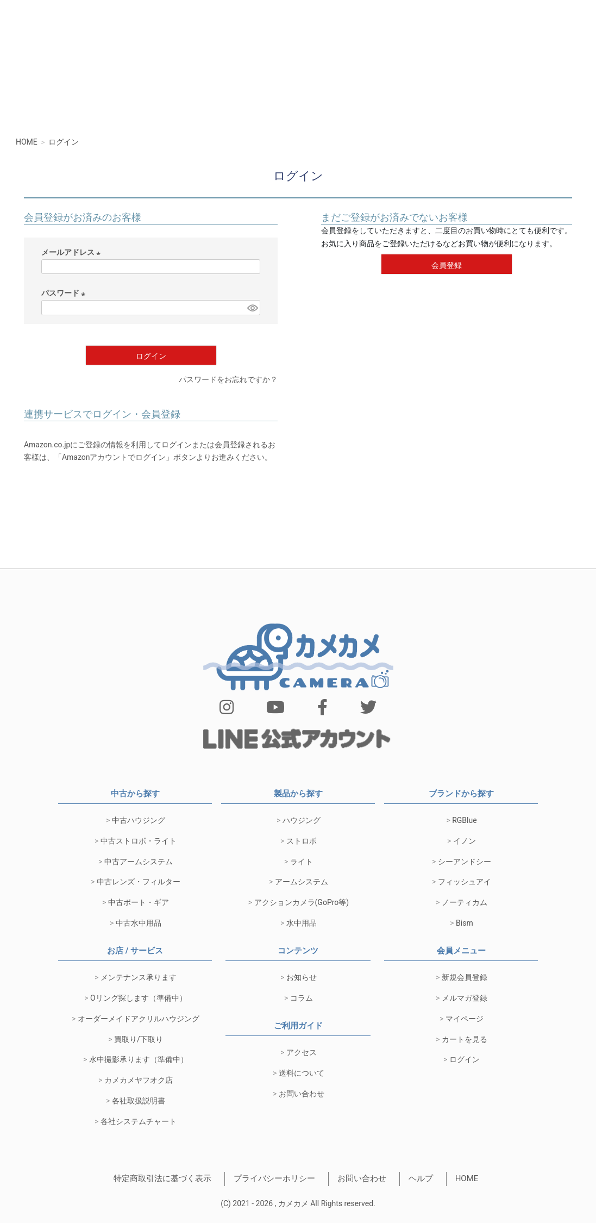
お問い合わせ (301, 1093)
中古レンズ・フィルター (138, 881)
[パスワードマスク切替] (252, 308)
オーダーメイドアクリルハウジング (138, 1018)
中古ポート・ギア (138, 902)
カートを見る (464, 1039)
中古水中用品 (138, 923)
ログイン (464, 1059)
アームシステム (301, 881)
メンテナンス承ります (139, 977)
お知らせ (301, 977)
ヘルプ (421, 1178)
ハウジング (302, 820)
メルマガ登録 (464, 998)
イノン (464, 841)
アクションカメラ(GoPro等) (301, 902)
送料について (301, 1073)
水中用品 (301, 923)
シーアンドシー (464, 861)
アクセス (301, 1052)
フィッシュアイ (464, 881)
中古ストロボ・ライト (139, 841)
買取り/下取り (138, 1039)
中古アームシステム (138, 861)
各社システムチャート (139, 1121)
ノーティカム (464, 902)
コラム (301, 998)
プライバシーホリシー (274, 1178)
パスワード (65, 294)
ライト (301, 861)
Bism (464, 923)
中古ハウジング (138, 820)
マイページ (465, 1018)
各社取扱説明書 (138, 1100)
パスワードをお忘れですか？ (228, 379)
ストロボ (301, 841)
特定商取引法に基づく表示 (162, 1178)
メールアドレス (72, 253)
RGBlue (464, 820)
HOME (467, 1178)
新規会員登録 (464, 977)
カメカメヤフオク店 (138, 1080)
